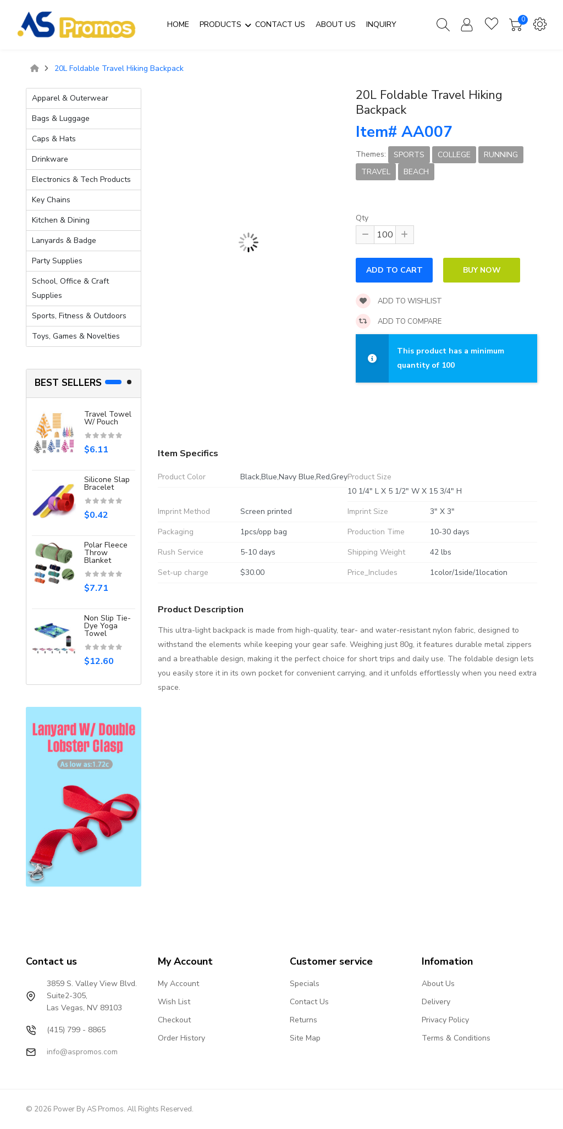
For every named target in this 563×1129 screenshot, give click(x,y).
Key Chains (51, 200)
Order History (181, 1038)
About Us (438, 983)
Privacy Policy (445, 1020)
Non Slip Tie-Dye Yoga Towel (107, 626)
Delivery (436, 1002)
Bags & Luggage (61, 118)
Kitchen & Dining (61, 220)
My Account (178, 983)
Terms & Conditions (456, 1038)
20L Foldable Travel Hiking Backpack (119, 69)
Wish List (174, 1002)
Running (501, 155)
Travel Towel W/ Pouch (107, 418)
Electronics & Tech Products (81, 179)
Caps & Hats (54, 139)
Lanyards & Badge (64, 240)
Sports (409, 155)
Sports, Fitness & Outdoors (79, 316)
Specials (304, 983)
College (454, 155)
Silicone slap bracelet (107, 483)
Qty (362, 218)
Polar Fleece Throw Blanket (106, 553)
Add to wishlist (399, 301)
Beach (416, 172)
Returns (303, 1020)
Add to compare (398, 321)
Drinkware (50, 159)
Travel (375, 172)
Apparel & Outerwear (70, 98)
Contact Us (309, 1002)
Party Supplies (57, 261)
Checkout (174, 1020)
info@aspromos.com (82, 1052)
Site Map (305, 1038)
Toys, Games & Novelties (76, 336)
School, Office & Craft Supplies (70, 288)
